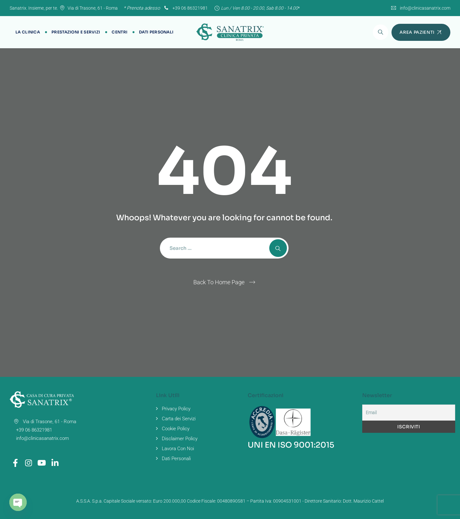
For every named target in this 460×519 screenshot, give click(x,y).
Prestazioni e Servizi (75, 32)
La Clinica (27, 32)
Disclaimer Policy (180, 439)
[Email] (408, 413)
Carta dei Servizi (179, 419)
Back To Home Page (218, 282)
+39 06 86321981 (185, 8)
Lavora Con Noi (178, 448)
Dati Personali (156, 32)
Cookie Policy (175, 429)
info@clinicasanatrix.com (425, 8)
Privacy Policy (176, 409)
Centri (119, 32)
